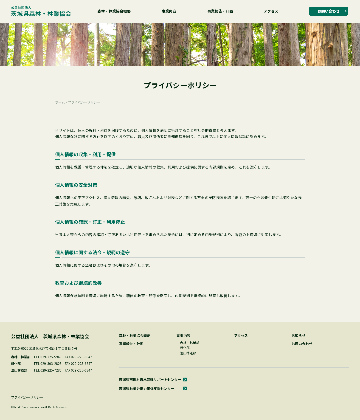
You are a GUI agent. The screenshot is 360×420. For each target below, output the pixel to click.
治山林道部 (188, 353)
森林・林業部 (189, 342)
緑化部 (185, 347)
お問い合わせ (329, 11)
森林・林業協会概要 (114, 11)
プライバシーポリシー (27, 397)
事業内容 (169, 11)
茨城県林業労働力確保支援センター (146, 388)
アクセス (271, 11)
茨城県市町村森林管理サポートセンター (150, 379)
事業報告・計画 (220, 11)
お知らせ (298, 335)
